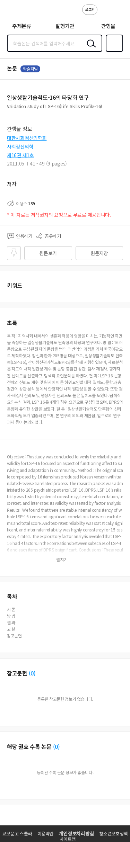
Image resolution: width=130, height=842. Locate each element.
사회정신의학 (20, 146)
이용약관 (45, 833)
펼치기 (62, 559)
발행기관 (65, 25)
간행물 (108, 25)
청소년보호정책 (113, 833)
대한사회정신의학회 (26, 137)
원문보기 (48, 253)
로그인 (89, 9)
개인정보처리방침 (76, 833)
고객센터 (105, 13)
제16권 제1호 (20, 155)
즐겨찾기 (113, 51)
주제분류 (21, 25)
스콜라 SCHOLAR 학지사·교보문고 (21, 10)
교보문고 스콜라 (17, 833)
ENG (119, 13)
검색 (89, 48)
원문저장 (99, 253)
